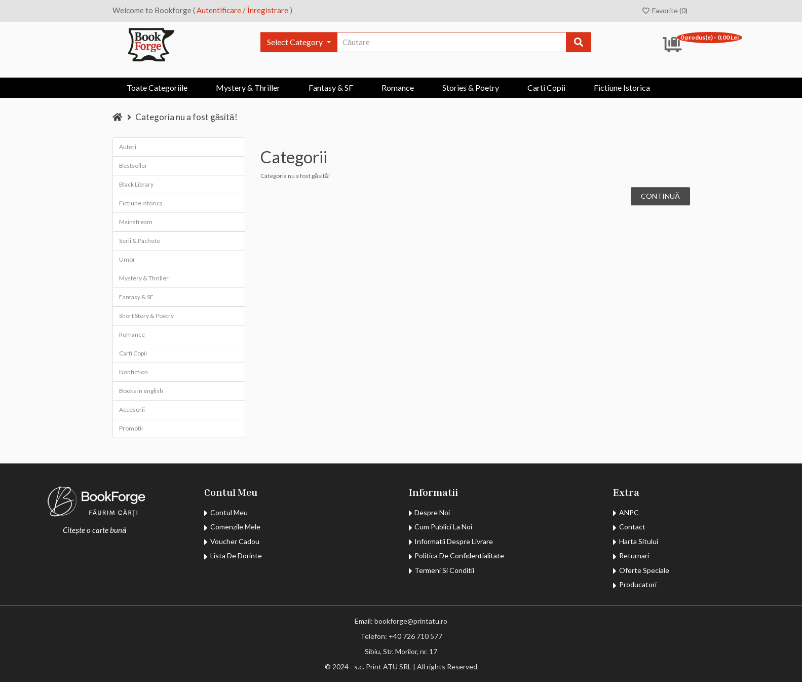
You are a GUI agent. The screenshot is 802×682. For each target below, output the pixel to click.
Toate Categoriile (157, 87)
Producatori (635, 584)
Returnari (631, 555)
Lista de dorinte (233, 555)
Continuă (660, 196)
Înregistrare (267, 10)
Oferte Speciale (641, 570)
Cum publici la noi (441, 526)
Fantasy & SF (331, 87)
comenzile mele (232, 526)
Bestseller (133, 165)
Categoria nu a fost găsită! (186, 117)
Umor (127, 259)
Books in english (141, 390)
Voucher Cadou (231, 541)
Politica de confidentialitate (457, 555)
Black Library (136, 184)
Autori (127, 147)
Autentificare (219, 10)
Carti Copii (546, 87)
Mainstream (135, 222)
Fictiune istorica (622, 87)
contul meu (226, 512)
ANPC (626, 512)
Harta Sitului (635, 541)
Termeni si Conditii (442, 570)
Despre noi (429, 512)
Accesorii (132, 409)
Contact (629, 526)
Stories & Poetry (470, 87)
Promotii (131, 428)
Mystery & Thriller (248, 87)
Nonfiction (133, 372)
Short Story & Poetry (146, 315)
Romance (397, 87)
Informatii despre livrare (451, 541)
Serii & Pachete (139, 240)
